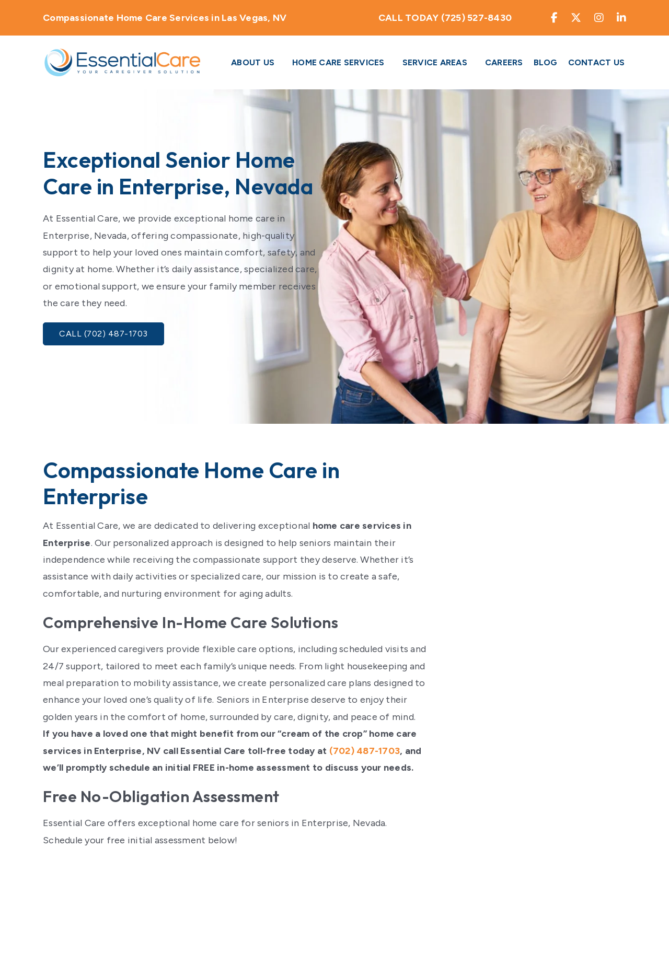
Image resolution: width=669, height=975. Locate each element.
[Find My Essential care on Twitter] (576, 18)
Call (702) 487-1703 (103, 334)
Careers (504, 62)
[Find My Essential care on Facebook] (554, 18)
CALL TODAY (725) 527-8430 (445, 18)
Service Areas (434, 62)
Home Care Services (338, 62)
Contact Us (596, 62)
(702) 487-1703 (364, 751)
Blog (546, 62)
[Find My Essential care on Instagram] (599, 18)
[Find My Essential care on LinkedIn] (622, 18)
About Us (252, 62)
